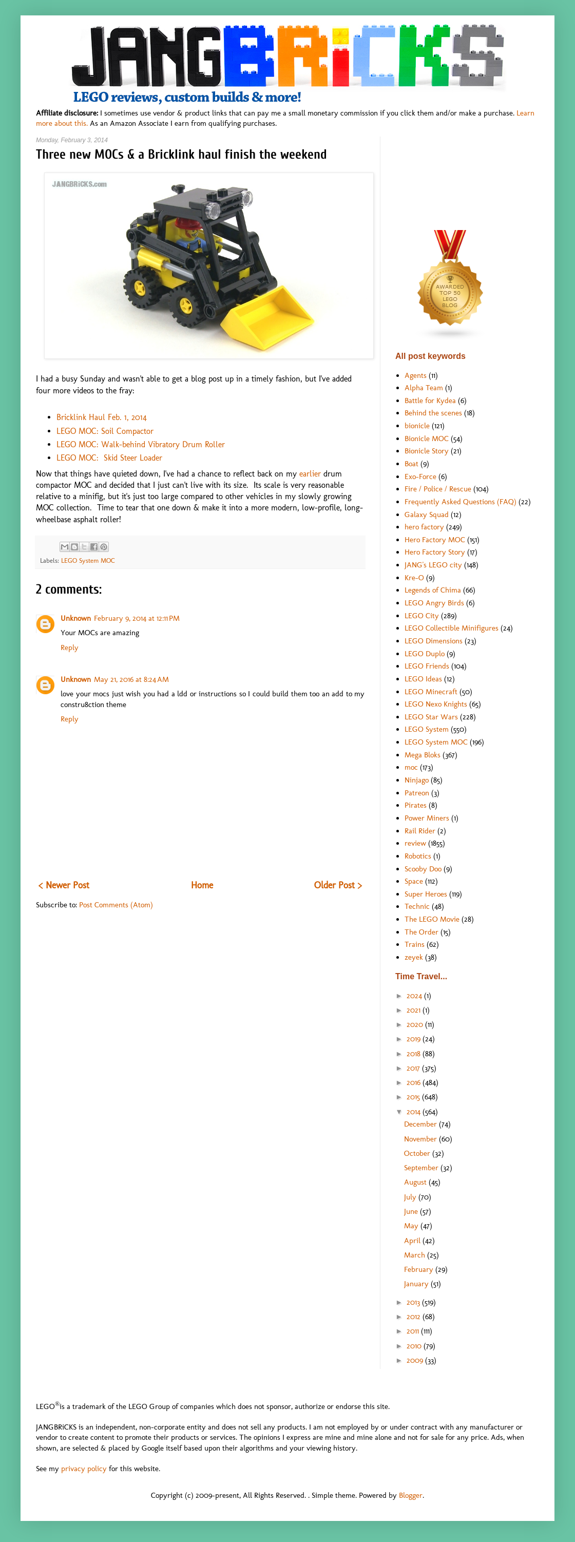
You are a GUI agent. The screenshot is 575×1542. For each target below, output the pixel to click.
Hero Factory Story (435, 552)
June (412, 1211)
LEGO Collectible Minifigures (452, 628)
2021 (415, 1010)
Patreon (417, 792)
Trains (415, 944)
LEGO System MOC (88, 560)
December (421, 1124)
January (417, 1283)
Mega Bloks (422, 754)
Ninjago (417, 780)
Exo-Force (420, 476)
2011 (414, 1331)
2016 (415, 1082)
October (418, 1153)
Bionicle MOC (427, 438)
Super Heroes (426, 894)
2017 (414, 1068)
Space (414, 881)
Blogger (411, 1495)
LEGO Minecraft (431, 691)
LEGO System (427, 729)
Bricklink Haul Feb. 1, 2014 (101, 417)
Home (202, 885)
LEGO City (422, 615)
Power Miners (427, 818)
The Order (421, 932)
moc (411, 767)
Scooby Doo (423, 868)
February (419, 1269)
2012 (415, 1316)
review (415, 843)
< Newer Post (64, 885)
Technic (417, 906)
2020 (416, 1024)
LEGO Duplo (425, 653)
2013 (414, 1302)
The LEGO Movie (432, 919)
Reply (70, 647)
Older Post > (338, 885)
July (411, 1197)
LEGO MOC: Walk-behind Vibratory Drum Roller (140, 444)
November (421, 1139)
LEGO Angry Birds (434, 602)
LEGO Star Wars (431, 716)
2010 (415, 1345)
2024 (415, 995)
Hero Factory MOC (435, 539)
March (415, 1255)
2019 (415, 1038)
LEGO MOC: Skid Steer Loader (109, 458)
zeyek (414, 957)
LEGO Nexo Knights (436, 704)
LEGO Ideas (423, 678)
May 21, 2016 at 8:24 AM (131, 679)
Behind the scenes (433, 412)
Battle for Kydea (430, 400)
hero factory (424, 526)
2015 (414, 1096)
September (422, 1167)
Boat (411, 463)
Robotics (418, 856)
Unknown (76, 618)
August (416, 1182)
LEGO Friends (427, 666)
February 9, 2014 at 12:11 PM (137, 618)
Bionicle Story (427, 450)
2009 (416, 1360)
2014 (415, 1111)
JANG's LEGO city (433, 564)
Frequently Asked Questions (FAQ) (460, 501)
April (413, 1240)
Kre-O (414, 577)
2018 (415, 1053)
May (412, 1225)
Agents (416, 375)
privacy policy (84, 1468)
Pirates (416, 805)
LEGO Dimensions (434, 640)
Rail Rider (420, 830)
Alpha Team (424, 387)
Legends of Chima (433, 590)
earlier (311, 474)
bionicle (417, 425)
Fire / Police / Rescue (438, 488)
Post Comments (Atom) (116, 904)
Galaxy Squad (427, 514)
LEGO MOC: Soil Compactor (105, 431)
